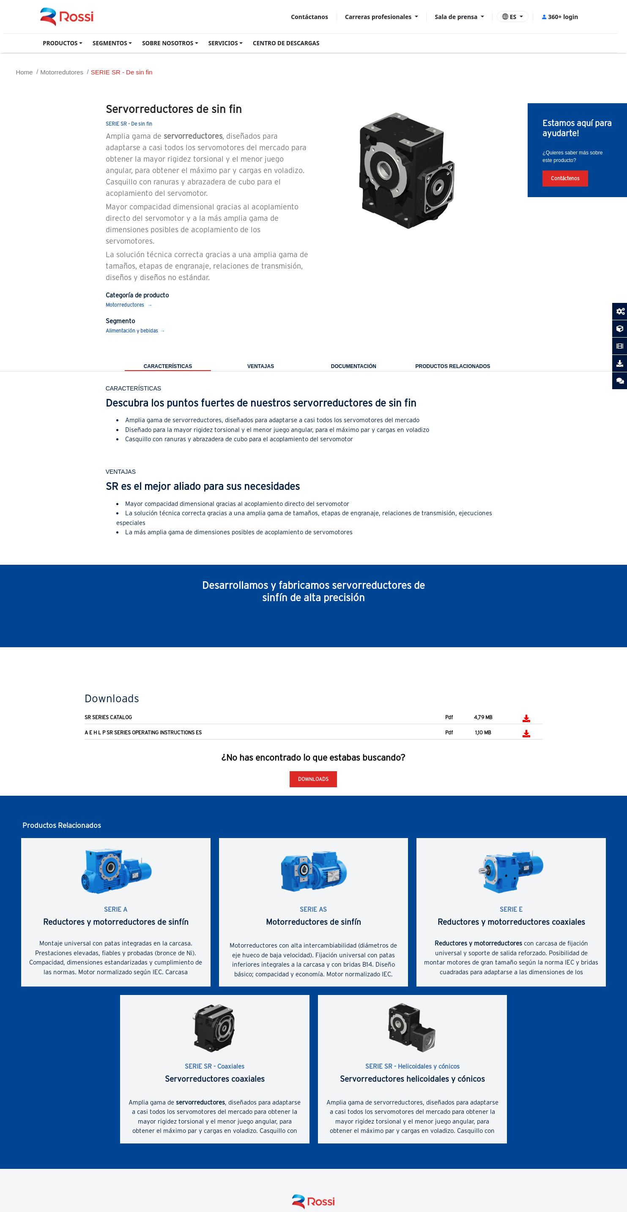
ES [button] (510, 17)
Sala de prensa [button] (457, 17)
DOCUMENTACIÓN (353, 366)
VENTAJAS (260, 366)
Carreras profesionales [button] (379, 17)
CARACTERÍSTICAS (168, 366)
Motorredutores (61, 72)
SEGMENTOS (110, 43)
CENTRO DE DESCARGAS (286, 43)
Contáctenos (565, 178)
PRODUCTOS (60, 43)
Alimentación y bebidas (132, 330)
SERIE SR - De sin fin (122, 72)
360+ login (559, 17)
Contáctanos (309, 17)
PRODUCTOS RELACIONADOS (452, 366)
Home (24, 72)
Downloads (313, 779)
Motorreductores (125, 305)
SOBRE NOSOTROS (167, 43)
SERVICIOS (223, 43)
